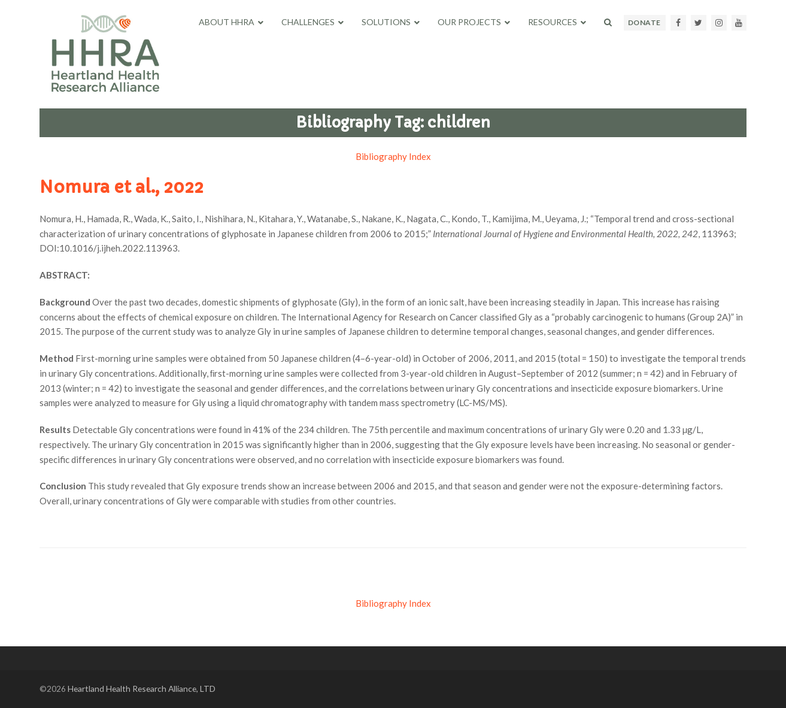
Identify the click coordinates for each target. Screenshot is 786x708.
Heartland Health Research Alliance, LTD (142, 688)
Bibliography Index (393, 156)
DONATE (644, 22)
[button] (608, 22)
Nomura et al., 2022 (122, 187)
